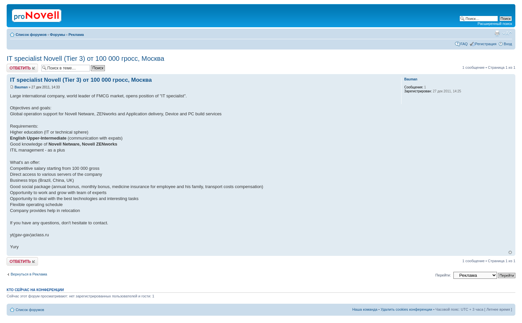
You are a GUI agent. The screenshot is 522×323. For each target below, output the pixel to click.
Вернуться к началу (510, 252)
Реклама (76, 35)
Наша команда (364, 309)
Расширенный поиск (494, 24)
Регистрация (485, 44)
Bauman (21, 87)
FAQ (464, 44)
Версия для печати (497, 33)
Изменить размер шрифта (507, 33)
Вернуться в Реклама (29, 274)
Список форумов (31, 35)
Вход (508, 44)
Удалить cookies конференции (406, 309)
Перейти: (443, 275)
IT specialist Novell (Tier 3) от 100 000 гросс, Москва (85, 58)
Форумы (57, 35)
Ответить (22, 68)
